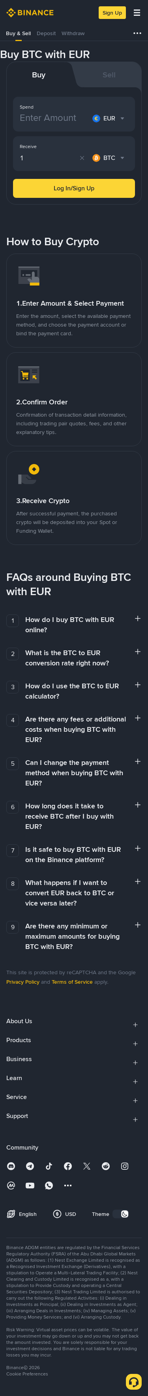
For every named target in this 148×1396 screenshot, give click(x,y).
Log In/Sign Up (74, 188)
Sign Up (112, 12)
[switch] (120, 1214)
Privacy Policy (22, 981)
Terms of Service (72, 981)
